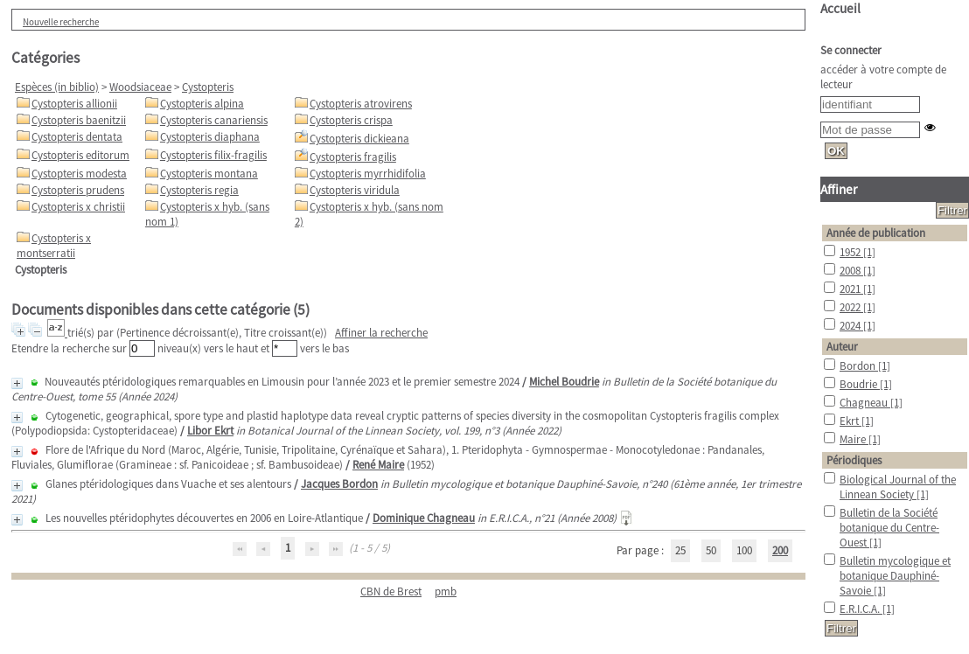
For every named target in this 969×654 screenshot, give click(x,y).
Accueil (840, 8)
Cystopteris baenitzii (78, 120)
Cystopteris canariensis (214, 120)
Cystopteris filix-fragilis (213, 155)
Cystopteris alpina (202, 103)
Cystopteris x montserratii (54, 246)
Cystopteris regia (199, 190)
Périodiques (854, 460)
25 (680, 550)
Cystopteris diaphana (210, 136)
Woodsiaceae (140, 87)
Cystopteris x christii (78, 206)
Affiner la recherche (381, 332)
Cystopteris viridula (355, 190)
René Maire (378, 464)
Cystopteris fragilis (353, 157)
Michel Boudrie (564, 381)
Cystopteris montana (209, 173)
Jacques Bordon (339, 484)
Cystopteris (208, 87)
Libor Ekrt (210, 430)
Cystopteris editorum (80, 155)
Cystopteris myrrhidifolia (368, 173)
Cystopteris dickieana (359, 138)
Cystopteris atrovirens (361, 103)
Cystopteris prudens (77, 190)
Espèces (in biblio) (57, 87)
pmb (446, 591)
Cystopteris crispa (351, 120)
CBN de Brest (391, 591)
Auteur (842, 346)
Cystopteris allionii (74, 103)
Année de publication (875, 233)
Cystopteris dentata (76, 136)
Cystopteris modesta (79, 173)
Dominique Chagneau (424, 518)
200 (780, 550)
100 (744, 550)
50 (711, 550)
